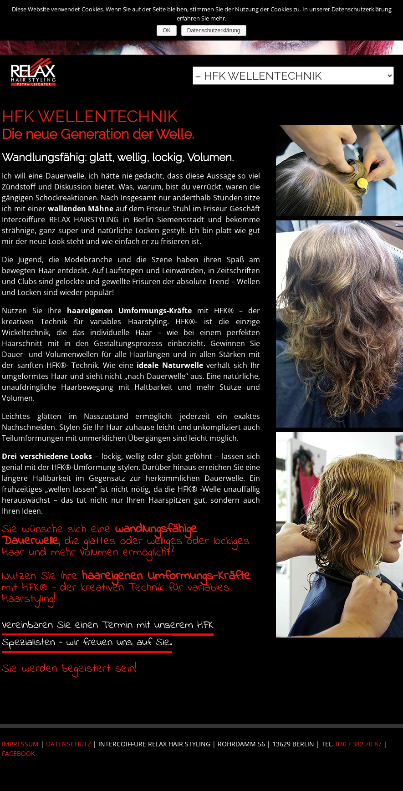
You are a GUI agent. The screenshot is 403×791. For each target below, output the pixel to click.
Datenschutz (68, 744)
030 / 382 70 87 (359, 744)
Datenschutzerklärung (213, 30)
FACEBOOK (18, 753)
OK (166, 30)
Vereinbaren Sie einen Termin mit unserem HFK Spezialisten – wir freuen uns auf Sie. (108, 634)
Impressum (20, 744)
